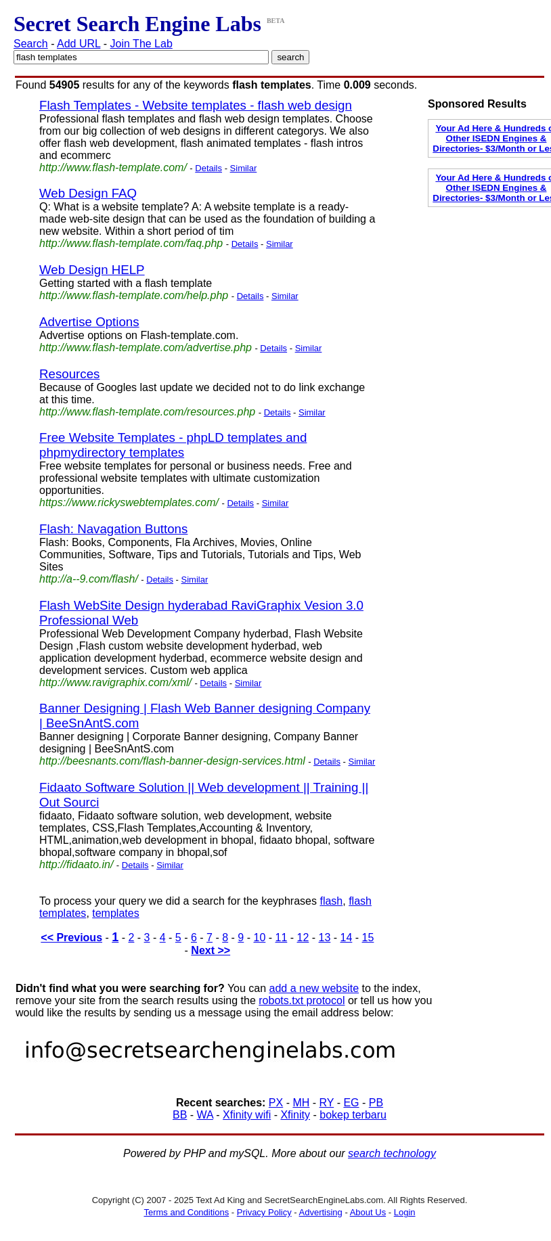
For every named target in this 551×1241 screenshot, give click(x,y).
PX (276, 1102)
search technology (392, 1153)
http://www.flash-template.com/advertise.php (145, 347)
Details (208, 168)
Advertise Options (89, 322)
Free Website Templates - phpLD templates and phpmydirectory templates (173, 444)
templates (115, 913)
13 (325, 937)
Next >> (210, 950)
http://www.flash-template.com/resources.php (147, 412)
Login (405, 1212)
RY (326, 1102)
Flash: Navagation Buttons (113, 529)
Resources (69, 374)
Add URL (78, 43)
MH (300, 1102)
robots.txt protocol (302, 1000)
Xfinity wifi (247, 1115)
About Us (368, 1212)
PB (376, 1102)
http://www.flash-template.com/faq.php (131, 243)
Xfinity (295, 1115)
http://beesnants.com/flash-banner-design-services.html (172, 761)
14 (346, 937)
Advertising (321, 1212)
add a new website (314, 988)
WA (205, 1115)
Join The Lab (141, 43)
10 (259, 937)
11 (282, 937)
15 (368, 937)
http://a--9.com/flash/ (88, 579)
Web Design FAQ (88, 193)
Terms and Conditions (186, 1212)
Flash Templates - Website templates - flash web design (195, 105)
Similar (243, 168)
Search (31, 43)
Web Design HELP (92, 270)
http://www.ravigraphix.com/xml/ (115, 682)
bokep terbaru (353, 1115)
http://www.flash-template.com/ (113, 167)
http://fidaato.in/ (76, 864)
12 (303, 937)
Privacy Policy (264, 1212)
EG (351, 1102)
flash (331, 901)
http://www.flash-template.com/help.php (133, 295)
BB (180, 1115)
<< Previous (71, 937)
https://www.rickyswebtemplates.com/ (129, 502)
